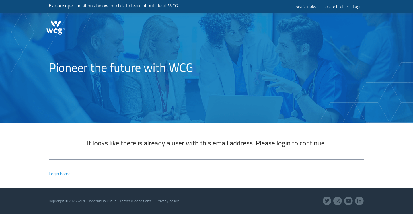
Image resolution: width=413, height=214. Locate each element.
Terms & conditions (135, 201)
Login (358, 6)
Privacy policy (168, 201)
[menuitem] (306, 7)
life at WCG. (167, 5)
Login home (60, 173)
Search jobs (306, 6)
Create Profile (336, 6)
